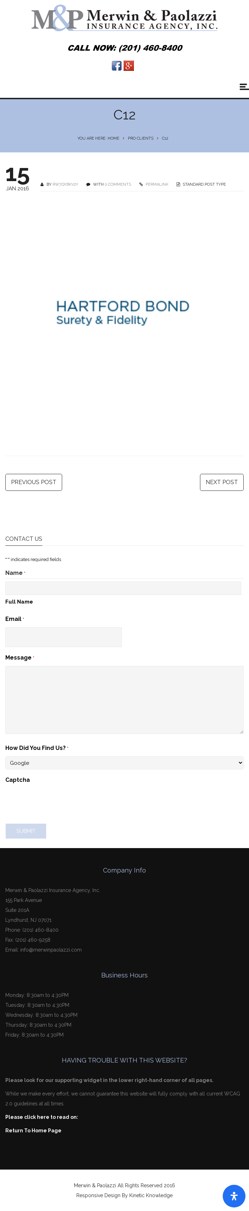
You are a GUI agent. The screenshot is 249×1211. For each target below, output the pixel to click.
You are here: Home (98, 138)
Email (14, 619)
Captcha (17, 780)
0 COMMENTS (118, 184)
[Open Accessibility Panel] (234, 1196)
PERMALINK (156, 184)
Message (19, 658)
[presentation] (59, 801)
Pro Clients (140, 138)
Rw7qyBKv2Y (65, 184)
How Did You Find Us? (37, 748)
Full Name (19, 602)
